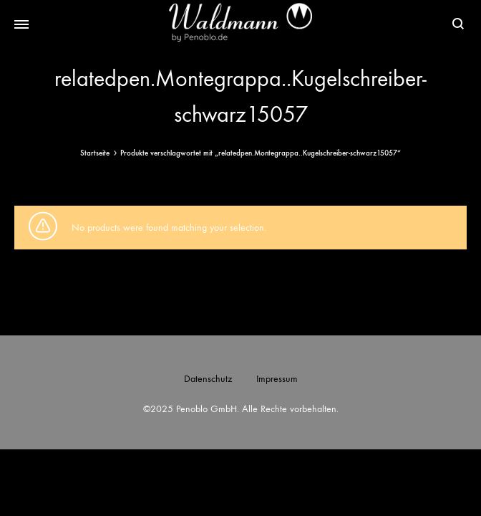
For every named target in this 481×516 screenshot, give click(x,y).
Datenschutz (208, 379)
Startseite (95, 153)
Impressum (277, 379)
